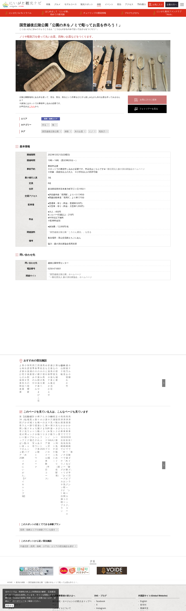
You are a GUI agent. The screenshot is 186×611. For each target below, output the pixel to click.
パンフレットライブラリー (64, 552)
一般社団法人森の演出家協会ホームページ (125, 169)
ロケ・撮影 (99, 593)
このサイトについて (61, 527)
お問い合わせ (146, 553)
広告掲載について (60, 538)
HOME (10, 502)
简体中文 (144, 527)
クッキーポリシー (17, 601)
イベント (12, 542)
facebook (100, 520)
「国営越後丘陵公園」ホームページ (64, 274)
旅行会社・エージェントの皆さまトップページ (72, 522)
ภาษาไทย (144, 538)
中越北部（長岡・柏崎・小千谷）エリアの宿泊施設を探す (47, 466)
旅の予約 (12, 545)
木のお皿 (79, 131)
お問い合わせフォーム (151, 593)
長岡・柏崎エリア (50, 119)
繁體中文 (144, 531)
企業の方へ (172, 4)
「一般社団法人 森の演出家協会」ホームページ (70, 277)
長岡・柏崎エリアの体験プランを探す (37, 449)
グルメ (11, 527)
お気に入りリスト (16, 552)
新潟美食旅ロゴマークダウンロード (68, 559)
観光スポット (14, 534)
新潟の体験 (20, 502)
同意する (9, 605)
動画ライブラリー (60, 548)
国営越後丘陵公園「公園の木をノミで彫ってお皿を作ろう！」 (53, 502)
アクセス (12, 548)
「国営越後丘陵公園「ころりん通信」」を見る (69, 232)
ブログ (99, 531)
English (143, 520)
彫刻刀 (102, 131)
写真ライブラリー (102, 586)
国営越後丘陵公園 (50, 131)
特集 (10, 520)
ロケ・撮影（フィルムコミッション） (69, 570)
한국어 (143, 524)
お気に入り (157, 4)
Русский (144, 534)
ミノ (91, 131)
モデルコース (14, 531)
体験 (67, 131)
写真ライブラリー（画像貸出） (66, 545)
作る (44, 124)
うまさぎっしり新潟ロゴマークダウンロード (72, 565)
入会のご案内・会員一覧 (63, 534)
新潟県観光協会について (63, 531)
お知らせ (12, 555)
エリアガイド (14, 524)
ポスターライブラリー (62, 555)
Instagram (101, 527)
